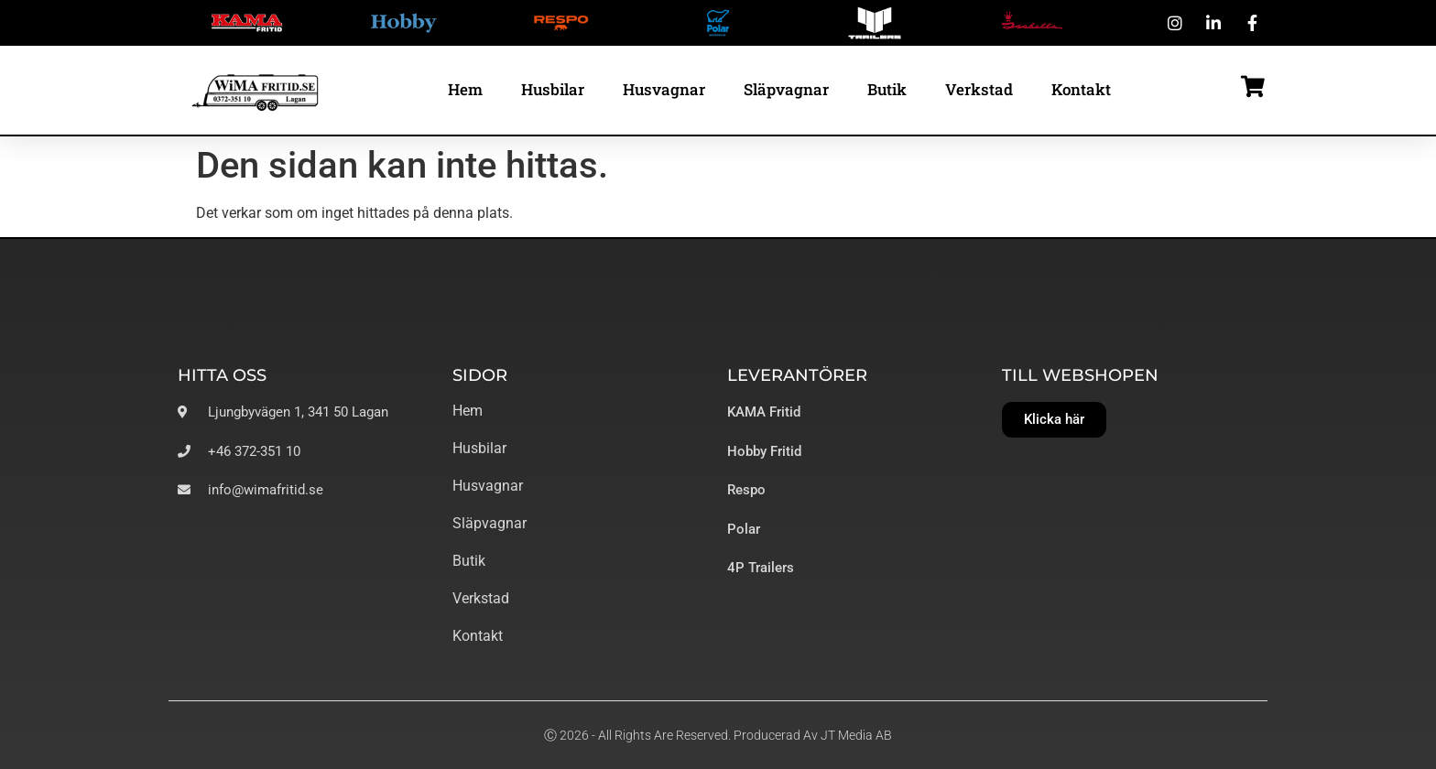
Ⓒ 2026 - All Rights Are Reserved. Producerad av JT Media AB (718, 735)
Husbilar (552, 89)
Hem (465, 89)
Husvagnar (664, 89)
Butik (887, 89)
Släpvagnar (786, 89)
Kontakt (1081, 89)
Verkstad (979, 89)
